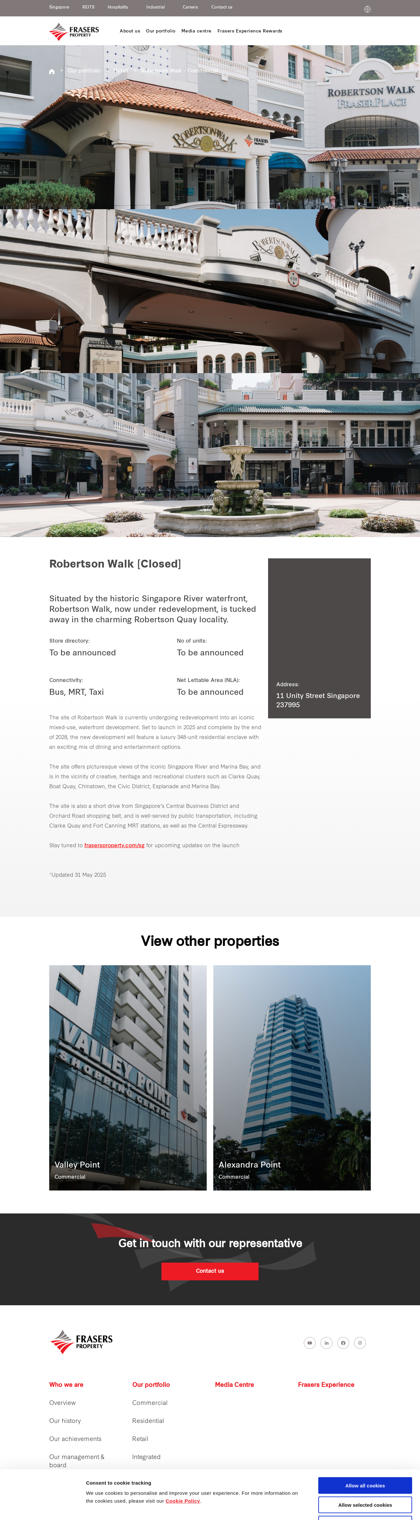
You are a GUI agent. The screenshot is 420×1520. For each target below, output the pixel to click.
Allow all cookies (365, 1439)
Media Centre (234, 1385)
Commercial (150, 1403)
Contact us (222, 8)
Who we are (66, 1385)
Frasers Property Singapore (51, 71)
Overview (62, 1403)
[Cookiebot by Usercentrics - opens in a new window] (42, 1507)
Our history (65, 1421)
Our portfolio (84, 71)
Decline (365, 1478)
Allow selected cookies (365, 1459)
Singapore (59, 8)
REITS (88, 8)
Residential (148, 1421)
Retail (121, 71)
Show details (344, 1507)
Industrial (155, 8)
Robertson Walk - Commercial (179, 71)
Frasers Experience (326, 1385)
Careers (190, 8)
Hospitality (118, 8)
